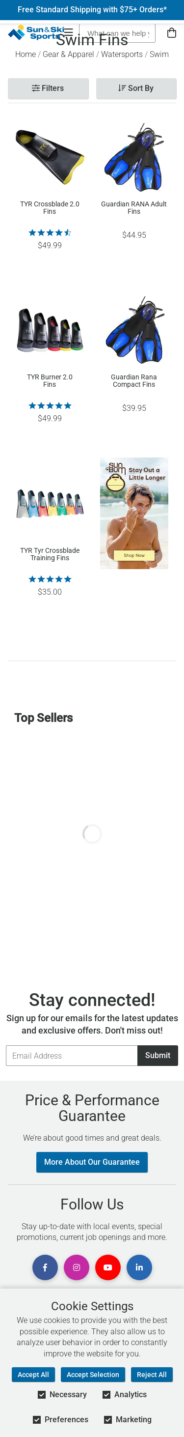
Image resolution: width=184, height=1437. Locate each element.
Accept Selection (93, 1375)
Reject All (152, 1375)
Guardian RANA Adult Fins (134, 208)
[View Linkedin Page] (139, 1267)
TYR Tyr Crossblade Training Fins (49, 554)
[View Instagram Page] (76, 1267)
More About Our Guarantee (92, 1162)
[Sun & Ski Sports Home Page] (36, 32)
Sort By (136, 88)
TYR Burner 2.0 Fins (50, 381)
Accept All (33, 1375)
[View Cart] (171, 33)
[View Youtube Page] (108, 1267)
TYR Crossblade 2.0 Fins (49, 208)
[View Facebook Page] (45, 1267)
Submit (157, 1055)
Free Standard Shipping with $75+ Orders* (92, 10)
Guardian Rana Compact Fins (134, 381)
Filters (48, 88)
